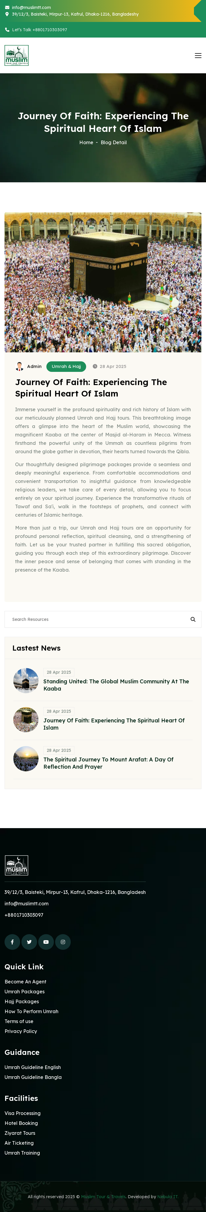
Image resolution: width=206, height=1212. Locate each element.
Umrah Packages (25, 992)
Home (86, 142)
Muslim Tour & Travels (103, 1196)
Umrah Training (22, 1153)
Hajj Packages (22, 1001)
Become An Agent (25, 982)
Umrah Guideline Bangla (33, 1077)
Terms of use (19, 1021)
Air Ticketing (19, 1143)
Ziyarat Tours (20, 1133)
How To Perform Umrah (31, 1011)
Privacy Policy (21, 1031)
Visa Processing (23, 1113)
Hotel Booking (21, 1123)
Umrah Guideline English (33, 1067)
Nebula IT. (168, 1196)
